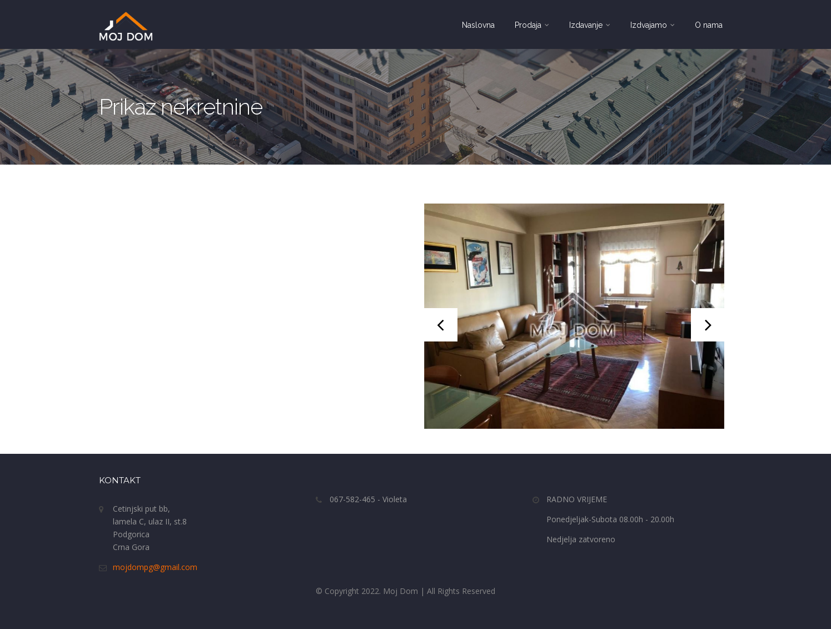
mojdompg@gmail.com (155, 567)
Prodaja (532, 25)
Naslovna (478, 25)
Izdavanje (589, 25)
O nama (709, 25)
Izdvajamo (652, 25)
